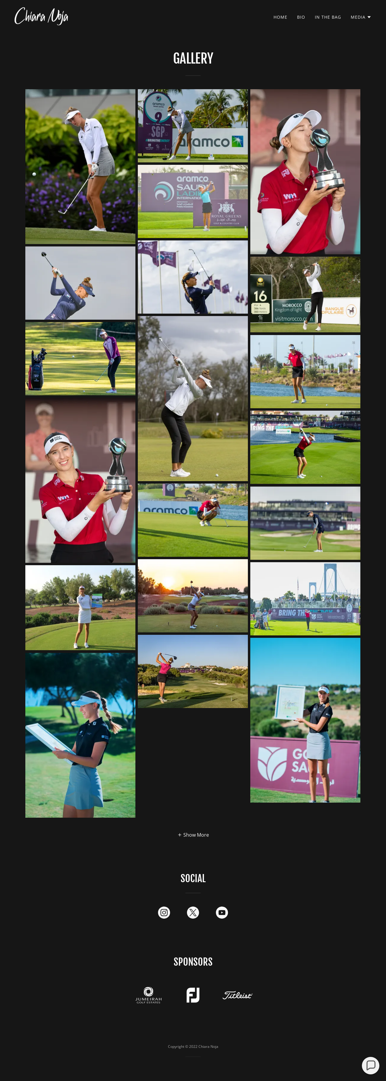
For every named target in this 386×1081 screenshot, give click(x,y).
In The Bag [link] (328, 17)
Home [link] (280, 17)
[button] (361, 17)
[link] (41, 15)
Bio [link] (301, 17)
